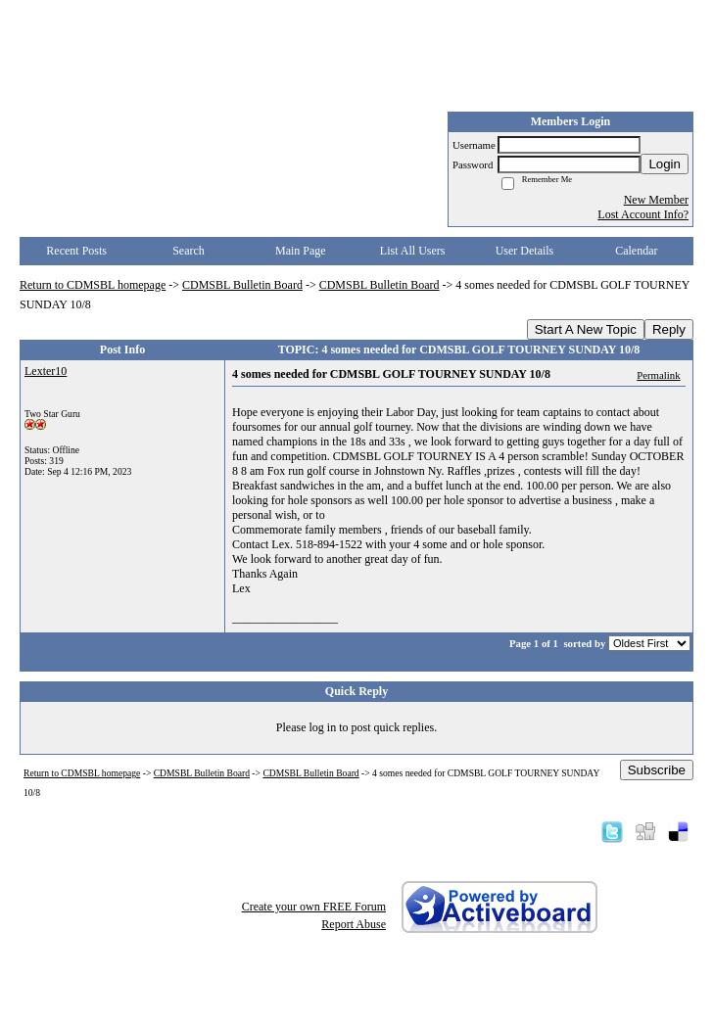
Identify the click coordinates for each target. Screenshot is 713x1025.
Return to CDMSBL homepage (93, 285)
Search (188, 250)
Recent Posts (76, 250)
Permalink (658, 375)
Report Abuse (353, 924)
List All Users (413, 250)
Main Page (300, 250)
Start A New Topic (586, 329)
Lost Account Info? (643, 214)
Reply (669, 329)
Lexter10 (45, 371)
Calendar (636, 250)
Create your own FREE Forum (314, 906)
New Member (656, 200)
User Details (525, 250)
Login (664, 164)
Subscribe (657, 770)
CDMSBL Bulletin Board (242, 285)
